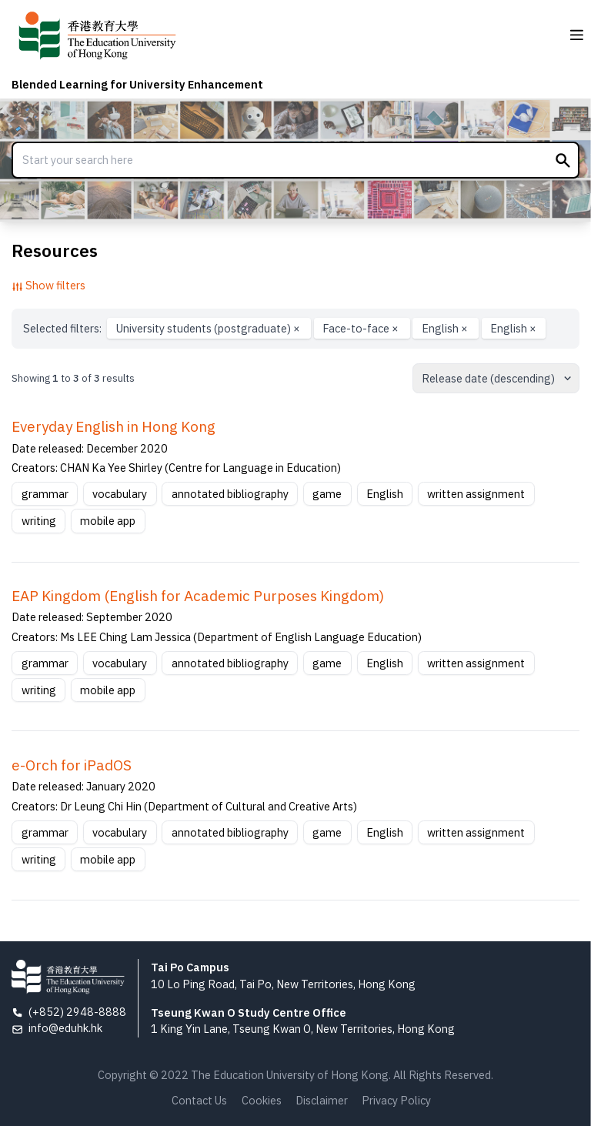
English (446, 328)
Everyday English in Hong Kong (113, 426)
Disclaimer (322, 1100)
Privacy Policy (396, 1100)
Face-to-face (361, 328)
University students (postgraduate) (209, 328)
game (327, 493)
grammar (45, 493)
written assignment (476, 493)
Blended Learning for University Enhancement (137, 84)
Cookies (262, 1100)
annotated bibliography (230, 493)
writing (39, 520)
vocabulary (119, 493)
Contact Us (199, 1100)
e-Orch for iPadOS (72, 765)
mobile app (107, 520)
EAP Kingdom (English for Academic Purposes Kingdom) (198, 595)
